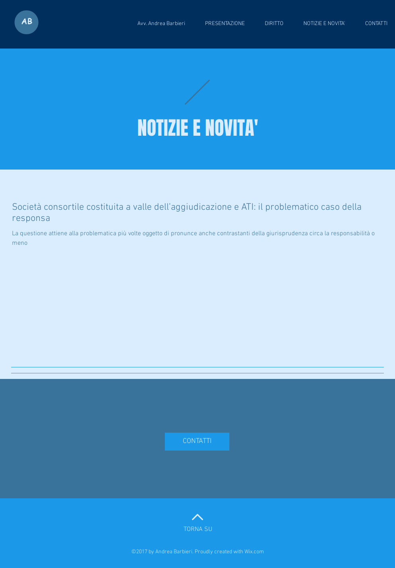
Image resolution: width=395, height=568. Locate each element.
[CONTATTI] (197, 442)
